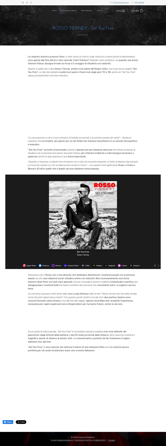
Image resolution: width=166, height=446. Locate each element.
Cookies (111, 440)
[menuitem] (69, 10)
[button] (120, 10)
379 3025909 (139, 2)
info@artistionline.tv (121, 2)
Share (8, 422)
